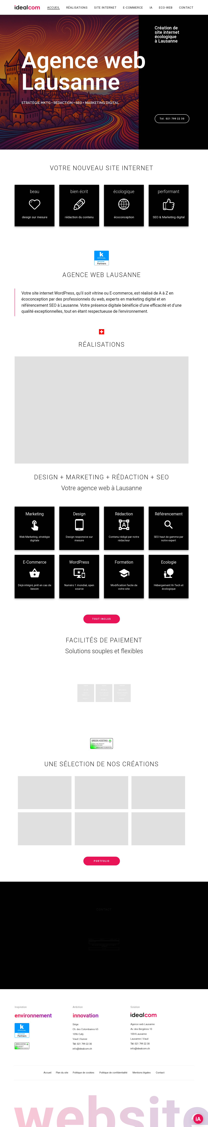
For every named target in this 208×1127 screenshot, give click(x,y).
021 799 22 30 (84, 1043)
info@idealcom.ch (82, 1048)
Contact (186, 7)
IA (151, 7)
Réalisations (77, 7)
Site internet (105, 7)
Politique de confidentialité (113, 1072)
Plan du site (62, 1072)
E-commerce (133, 7)
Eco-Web (166, 7)
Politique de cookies (83, 1072)
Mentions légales (142, 1072)
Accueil (53, 7)
